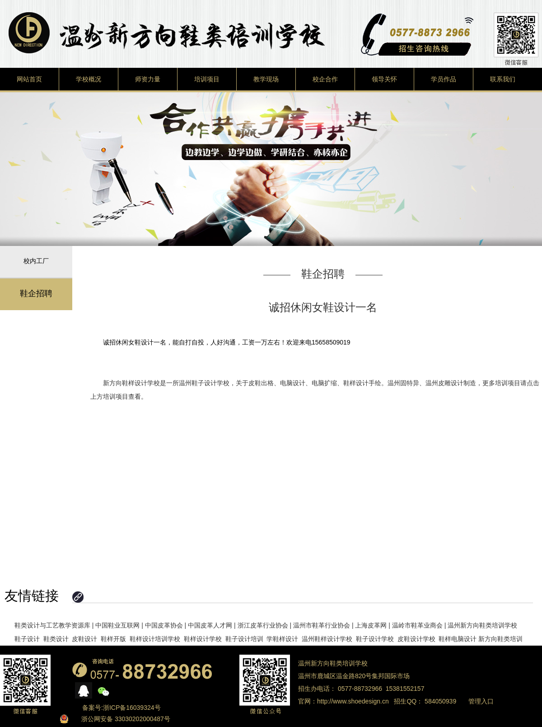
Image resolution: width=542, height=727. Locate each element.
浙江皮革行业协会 (263, 625)
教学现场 (266, 79)
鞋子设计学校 (375, 638)
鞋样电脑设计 (458, 638)
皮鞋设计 (84, 638)
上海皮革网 (371, 625)
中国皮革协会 (164, 625)
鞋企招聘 (36, 293)
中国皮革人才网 (210, 625)
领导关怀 (384, 79)
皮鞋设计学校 (416, 638)
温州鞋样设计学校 (327, 638)
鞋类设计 (56, 638)
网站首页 (29, 79)
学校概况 (88, 79)
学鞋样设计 (282, 638)
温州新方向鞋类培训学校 (482, 625)
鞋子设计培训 (244, 638)
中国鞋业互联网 (117, 625)
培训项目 (207, 79)
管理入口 (481, 701)
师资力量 (147, 79)
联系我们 (502, 79)
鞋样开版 (113, 638)
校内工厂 (36, 260)
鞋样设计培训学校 (155, 638)
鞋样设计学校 (203, 638)
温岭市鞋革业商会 (417, 625)
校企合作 (325, 79)
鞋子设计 (27, 638)
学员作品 (443, 79)
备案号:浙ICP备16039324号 (121, 707)
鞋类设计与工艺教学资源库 (52, 625)
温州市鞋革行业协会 (321, 625)
